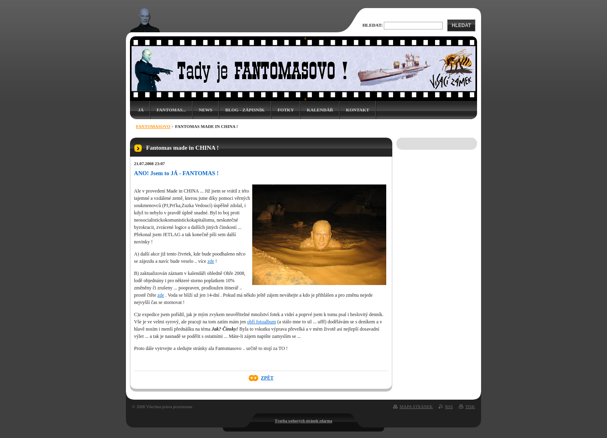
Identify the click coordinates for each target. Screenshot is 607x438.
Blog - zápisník (244, 109)
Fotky (286, 109)
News (206, 109)
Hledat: (372, 25)
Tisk (470, 406)
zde (210, 261)
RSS (449, 406)
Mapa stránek (416, 406)
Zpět (267, 378)
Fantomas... (171, 109)
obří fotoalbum (261, 322)
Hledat (461, 25)
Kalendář (320, 109)
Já (141, 109)
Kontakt (357, 109)
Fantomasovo (153, 126)
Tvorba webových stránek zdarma (303, 421)
